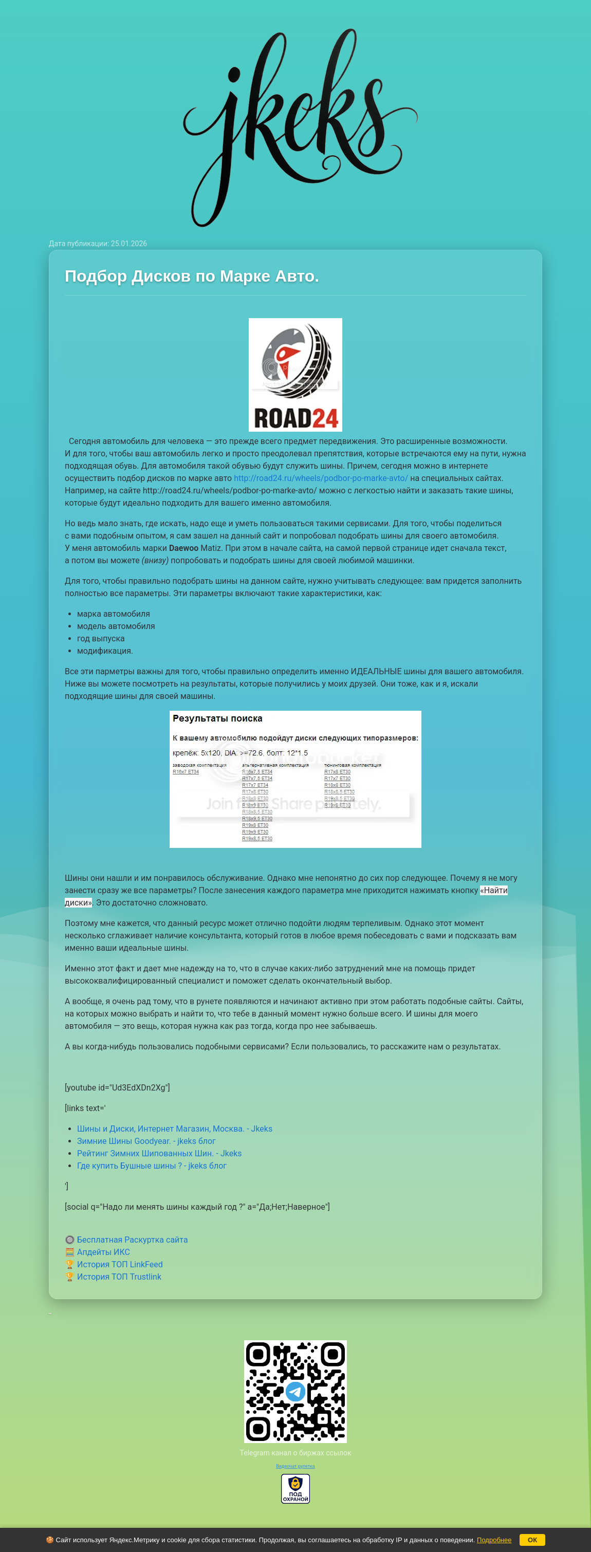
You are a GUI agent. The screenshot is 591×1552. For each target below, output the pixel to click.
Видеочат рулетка (295, 1466)
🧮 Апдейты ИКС (97, 1252)
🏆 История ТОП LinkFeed (114, 1264)
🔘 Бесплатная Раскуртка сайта (126, 1240)
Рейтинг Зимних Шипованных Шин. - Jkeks (159, 1153)
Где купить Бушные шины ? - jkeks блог (152, 1166)
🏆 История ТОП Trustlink (113, 1277)
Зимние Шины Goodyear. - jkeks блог (146, 1141)
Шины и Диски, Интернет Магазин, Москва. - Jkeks (174, 1129)
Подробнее (494, 1540)
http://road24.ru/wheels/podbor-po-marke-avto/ (321, 478)
